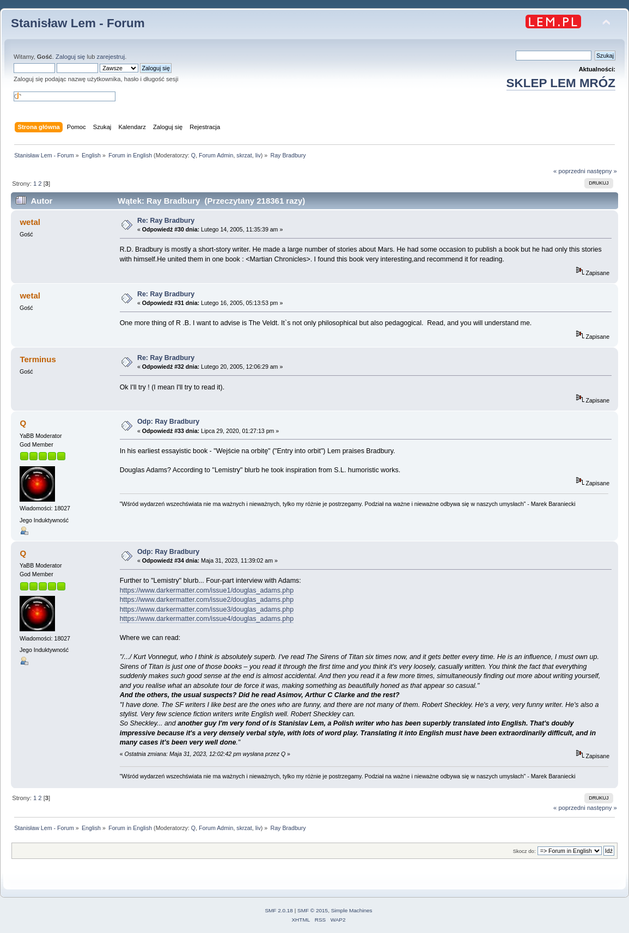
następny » (602, 171)
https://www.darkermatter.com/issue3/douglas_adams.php (207, 609)
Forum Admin (216, 155)
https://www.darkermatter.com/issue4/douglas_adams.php (207, 619)
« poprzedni (569, 171)
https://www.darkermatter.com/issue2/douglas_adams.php (207, 599)
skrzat (244, 155)
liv (258, 155)
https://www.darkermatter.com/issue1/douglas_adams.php (207, 590)
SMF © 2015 (312, 910)
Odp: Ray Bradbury (168, 421)
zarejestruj (111, 56)
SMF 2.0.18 (279, 910)
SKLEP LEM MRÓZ (560, 83)
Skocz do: (524, 851)
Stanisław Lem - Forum (78, 23)
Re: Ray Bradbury (165, 220)
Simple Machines (351, 910)
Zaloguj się (70, 56)
